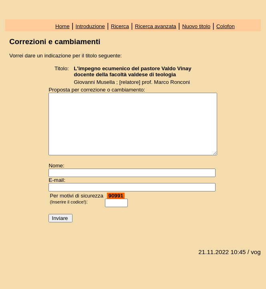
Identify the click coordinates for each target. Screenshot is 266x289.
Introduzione (90, 26)
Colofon (225, 26)
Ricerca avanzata (155, 26)
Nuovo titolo (196, 26)
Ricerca (120, 26)
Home (62, 26)
